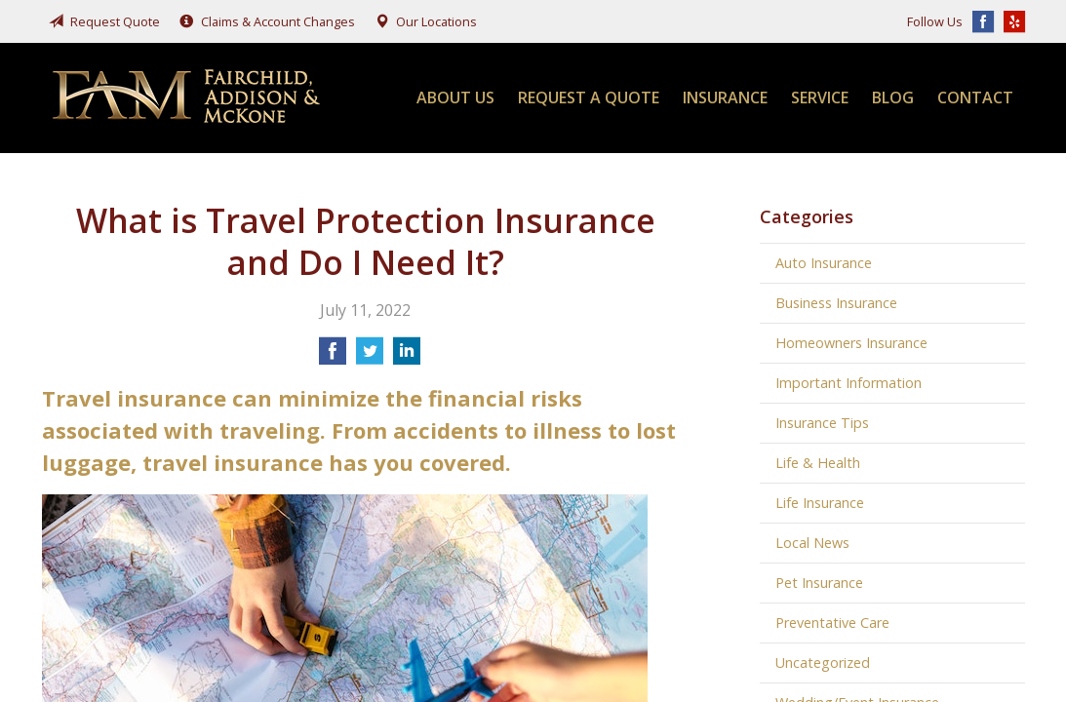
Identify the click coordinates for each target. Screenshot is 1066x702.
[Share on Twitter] (369, 357)
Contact (975, 97)
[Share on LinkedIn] (406, 357)
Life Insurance (819, 502)
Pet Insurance (819, 582)
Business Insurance (836, 302)
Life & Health (817, 462)
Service (820, 97)
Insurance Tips (822, 422)
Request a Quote (588, 97)
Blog (893, 97)
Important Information (848, 382)
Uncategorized (822, 662)
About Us (455, 97)
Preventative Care (832, 622)
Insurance (725, 97)
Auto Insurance (823, 263)
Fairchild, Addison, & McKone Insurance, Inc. (188, 98)
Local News (812, 542)
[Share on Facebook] (332, 357)
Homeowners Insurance (851, 342)
